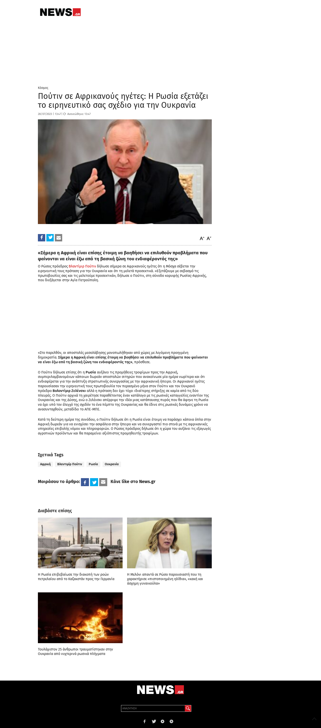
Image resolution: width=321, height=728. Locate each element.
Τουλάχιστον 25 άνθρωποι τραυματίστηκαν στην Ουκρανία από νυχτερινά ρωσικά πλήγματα (75, 651)
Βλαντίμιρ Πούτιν (82, 266)
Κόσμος (43, 88)
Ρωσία (93, 464)
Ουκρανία (112, 464)
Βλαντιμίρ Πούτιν (69, 464)
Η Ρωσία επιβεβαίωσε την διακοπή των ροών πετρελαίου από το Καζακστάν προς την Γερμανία (76, 576)
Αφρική (45, 464)
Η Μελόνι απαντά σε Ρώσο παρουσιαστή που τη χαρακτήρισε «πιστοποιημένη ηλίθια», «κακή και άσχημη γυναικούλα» (165, 578)
